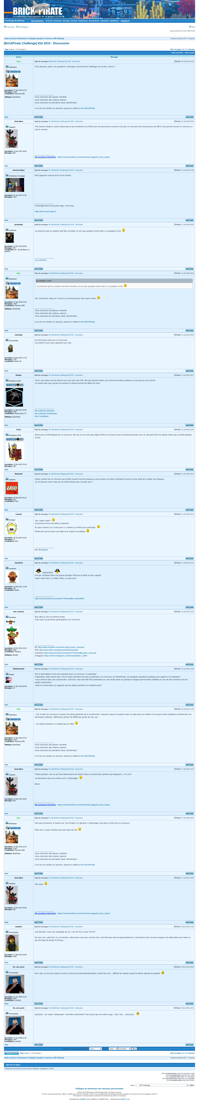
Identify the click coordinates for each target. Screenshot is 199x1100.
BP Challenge (59, 38)
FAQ (192, 27)
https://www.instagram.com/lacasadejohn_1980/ (65, 656)
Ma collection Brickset (44, 411)
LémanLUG (104, 21)
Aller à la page (175, 49)
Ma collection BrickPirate (46, 413)
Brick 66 (74, 21)
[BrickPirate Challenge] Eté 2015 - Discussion (36, 43)
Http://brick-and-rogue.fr (45, 211)
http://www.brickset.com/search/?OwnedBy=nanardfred (59, 598)
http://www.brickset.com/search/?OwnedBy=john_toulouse (70, 653)
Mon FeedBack (41, 416)
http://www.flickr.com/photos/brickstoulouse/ (58, 650)
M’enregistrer (22, 27)
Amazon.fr (125, 21)
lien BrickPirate (88, 108)
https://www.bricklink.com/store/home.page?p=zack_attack (84, 157)
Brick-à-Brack (94, 21)
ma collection (41, 260)
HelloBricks (114, 21)
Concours (49, 38)
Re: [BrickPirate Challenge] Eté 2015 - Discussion (66, 121)
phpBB (82, 1099)
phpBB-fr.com (125, 1099)
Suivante (191, 49)
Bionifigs (66, 21)
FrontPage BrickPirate (14, 21)
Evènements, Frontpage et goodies (30, 38)
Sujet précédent (177, 53)
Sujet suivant (189, 53)
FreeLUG (49, 21)
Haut (6, 117)
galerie (45, 550)
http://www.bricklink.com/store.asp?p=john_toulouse (61, 647)
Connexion (9, 27)
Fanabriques (83, 21)
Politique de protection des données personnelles (99, 1088)
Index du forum (10, 38)
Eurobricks (58, 21)
